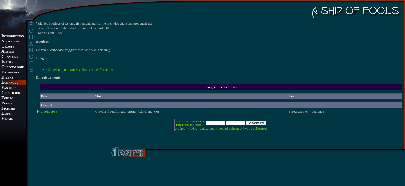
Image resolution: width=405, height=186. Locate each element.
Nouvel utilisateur (230, 128)
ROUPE (7, 46)
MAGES (7, 62)
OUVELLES (10, 41)
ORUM (7, 98)
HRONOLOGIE (12, 67)
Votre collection (256, 128)
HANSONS (9, 57)
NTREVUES (10, 72)
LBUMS (7, 51)
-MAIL (7, 119)
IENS (6, 113)
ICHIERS (8, 108)
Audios (180, 128)
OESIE (6, 103)
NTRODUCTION (12, 36)
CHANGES (9, 82)
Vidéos (192, 128)
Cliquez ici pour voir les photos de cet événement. (80, 70)
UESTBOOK (10, 93)
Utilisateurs (207, 128)
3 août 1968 (49, 111)
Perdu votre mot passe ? (190, 124)
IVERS (7, 77)
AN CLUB (8, 88)
